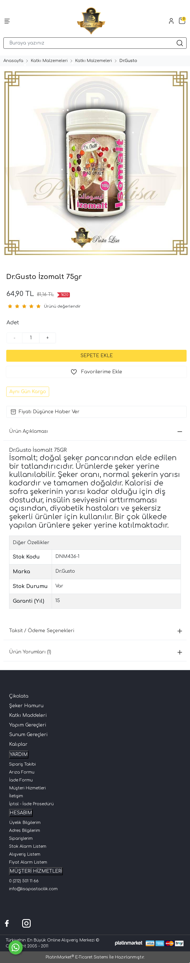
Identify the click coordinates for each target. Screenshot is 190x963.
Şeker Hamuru (26, 705)
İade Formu (21, 780)
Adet (13, 322)
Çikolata (18, 696)
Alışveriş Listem (24, 854)
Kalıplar (18, 744)
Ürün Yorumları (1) (95, 652)
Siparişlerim (21, 838)
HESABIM (21, 812)
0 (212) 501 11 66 (24, 881)
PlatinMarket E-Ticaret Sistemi (76, 957)
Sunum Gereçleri (28, 734)
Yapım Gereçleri (27, 725)
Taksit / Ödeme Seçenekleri (95, 630)
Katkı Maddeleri (28, 715)
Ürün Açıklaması (95, 431)
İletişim (16, 796)
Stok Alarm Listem (27, 846)
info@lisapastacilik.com (33, 889)
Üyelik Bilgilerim (25, 823)
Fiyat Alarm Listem (28, 862)
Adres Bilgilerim (24, 830)
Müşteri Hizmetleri (27, 788)
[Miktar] (30, 338)
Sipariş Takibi (22, 764)
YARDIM (19, 754)
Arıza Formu (21, 772)
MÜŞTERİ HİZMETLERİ (36, 871)
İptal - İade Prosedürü (31, 804)
